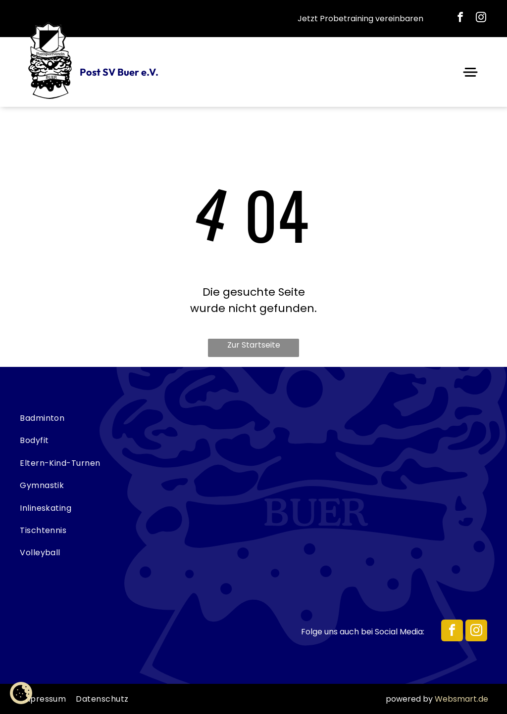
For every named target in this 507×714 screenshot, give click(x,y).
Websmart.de (461, 699)
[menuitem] (253, 418)
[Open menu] (470, 72)
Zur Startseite (253, 345)
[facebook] (460, 18)
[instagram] (481, 18)
